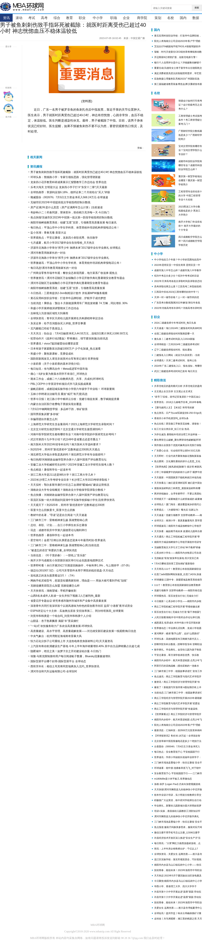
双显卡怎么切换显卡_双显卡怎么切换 (52, 510)
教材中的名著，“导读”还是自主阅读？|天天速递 (58, 515)
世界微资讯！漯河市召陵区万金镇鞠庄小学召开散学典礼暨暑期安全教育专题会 (77, 278)
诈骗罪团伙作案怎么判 (43, 419)
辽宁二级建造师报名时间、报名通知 (173, 349)
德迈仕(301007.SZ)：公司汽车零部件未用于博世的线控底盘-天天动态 (72, 570)
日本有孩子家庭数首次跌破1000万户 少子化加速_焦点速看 (65, 348)
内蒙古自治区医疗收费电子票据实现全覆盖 (56, 404)
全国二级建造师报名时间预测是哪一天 (174, 333)
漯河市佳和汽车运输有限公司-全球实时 (53, 671)
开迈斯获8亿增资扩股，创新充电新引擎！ (176, 57)
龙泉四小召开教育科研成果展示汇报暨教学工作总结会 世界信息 (68, 182)
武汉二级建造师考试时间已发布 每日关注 (175, 371)
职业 (82, 18)
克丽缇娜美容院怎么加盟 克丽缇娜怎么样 (55, 585)
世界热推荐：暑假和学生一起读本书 (52, 535)
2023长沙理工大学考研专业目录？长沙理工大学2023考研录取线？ (70, 479)
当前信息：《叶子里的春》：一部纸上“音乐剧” (58, 555)
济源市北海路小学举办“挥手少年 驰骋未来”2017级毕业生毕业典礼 (69, 257)
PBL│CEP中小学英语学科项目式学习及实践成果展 (60, 383)
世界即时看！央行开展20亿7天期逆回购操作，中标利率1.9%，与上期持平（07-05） (80, 565)
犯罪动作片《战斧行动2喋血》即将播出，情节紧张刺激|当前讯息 (69, 338)
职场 (113, 18)
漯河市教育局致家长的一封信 (47, 252)
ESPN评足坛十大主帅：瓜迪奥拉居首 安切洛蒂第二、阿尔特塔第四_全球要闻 (77, 610)
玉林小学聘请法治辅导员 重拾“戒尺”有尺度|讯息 (59, 394)
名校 (170, 18)
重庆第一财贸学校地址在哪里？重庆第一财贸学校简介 (190, 180)
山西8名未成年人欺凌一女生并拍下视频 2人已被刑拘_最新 (65, 595)
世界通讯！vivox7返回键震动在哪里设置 (54, 343)
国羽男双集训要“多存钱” (44, 414)
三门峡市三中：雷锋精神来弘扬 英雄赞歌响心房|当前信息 (64, 545)
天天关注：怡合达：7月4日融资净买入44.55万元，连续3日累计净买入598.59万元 (79, 333)
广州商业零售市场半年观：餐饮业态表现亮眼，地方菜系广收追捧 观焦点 (73, 273)
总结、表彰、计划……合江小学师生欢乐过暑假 (58, 525)
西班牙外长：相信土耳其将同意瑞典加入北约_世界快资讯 (64, 666)
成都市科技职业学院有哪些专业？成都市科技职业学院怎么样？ (190, 165)
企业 (126, 18)
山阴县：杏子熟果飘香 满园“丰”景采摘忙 (54, 621)
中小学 (98, 18)
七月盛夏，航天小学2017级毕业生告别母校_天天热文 (62, 242)
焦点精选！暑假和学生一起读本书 (50, 469)
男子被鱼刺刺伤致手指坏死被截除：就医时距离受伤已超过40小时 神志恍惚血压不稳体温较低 (86, 172)
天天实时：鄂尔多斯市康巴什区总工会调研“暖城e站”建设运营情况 (69, 484)
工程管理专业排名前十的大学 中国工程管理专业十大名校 (190, 195)
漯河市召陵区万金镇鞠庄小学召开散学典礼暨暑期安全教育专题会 (69, 283)
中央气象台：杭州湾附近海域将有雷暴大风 (56, 636)
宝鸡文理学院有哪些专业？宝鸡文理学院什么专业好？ (190, 150)
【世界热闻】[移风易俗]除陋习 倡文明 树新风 (178, 466)
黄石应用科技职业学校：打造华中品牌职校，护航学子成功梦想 (68, 298)
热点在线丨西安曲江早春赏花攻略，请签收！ (177, 423)
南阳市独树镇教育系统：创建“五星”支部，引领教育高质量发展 (67, 288)
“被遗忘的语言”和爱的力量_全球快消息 (53, 550)
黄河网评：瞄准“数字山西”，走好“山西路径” (177, 633)
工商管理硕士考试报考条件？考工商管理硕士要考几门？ (190, 119)
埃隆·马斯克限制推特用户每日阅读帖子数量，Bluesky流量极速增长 (70, 656)
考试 (31, 18)
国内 (183, 18)
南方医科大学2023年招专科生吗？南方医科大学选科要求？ (65, 444)
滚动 (19, 18)
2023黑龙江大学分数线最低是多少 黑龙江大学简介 (189, 210)
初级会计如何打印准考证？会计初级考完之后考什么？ (190, 104)
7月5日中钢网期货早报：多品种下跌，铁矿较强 (58, 409)
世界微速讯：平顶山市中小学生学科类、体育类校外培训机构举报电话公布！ (76, 262)
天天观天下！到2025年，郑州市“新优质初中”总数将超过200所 (67, 505)
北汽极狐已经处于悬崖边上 (46, 328)
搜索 (197, 7)
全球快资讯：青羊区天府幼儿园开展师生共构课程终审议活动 (66, 318)
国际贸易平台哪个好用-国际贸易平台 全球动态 (58, 661)
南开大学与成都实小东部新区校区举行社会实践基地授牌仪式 (66, 560)
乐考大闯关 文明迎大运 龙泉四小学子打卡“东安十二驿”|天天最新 (68, 187)
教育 (69, 18)
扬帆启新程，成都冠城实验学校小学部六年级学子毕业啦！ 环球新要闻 (72, 389)
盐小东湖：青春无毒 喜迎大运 (48, 232)
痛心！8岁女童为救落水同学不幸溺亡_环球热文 (58, 373)
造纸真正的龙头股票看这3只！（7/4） (53, 575)
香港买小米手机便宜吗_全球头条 (171, 418)
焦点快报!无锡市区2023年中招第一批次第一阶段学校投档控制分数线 (71, 217)
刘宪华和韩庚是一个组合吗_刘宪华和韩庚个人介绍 (60, 615)
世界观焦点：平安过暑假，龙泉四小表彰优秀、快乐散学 (64, 237)
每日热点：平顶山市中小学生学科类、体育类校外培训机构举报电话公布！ (74, 227)
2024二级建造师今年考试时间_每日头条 (175, 322)
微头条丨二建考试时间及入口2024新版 (174, 339)
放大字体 (8, 125)
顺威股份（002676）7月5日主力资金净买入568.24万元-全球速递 (69, 197)
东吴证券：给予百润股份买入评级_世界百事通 (58, 323)
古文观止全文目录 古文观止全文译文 (173, 391)
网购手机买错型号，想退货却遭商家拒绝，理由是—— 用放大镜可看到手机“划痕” (78, 580)
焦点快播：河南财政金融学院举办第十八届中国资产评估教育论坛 (69, 494)
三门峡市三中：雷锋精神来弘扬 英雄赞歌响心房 (59, 520)
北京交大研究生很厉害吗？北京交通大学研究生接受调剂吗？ (66, 429)
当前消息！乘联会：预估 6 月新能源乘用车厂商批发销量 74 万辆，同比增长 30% (79, 303)
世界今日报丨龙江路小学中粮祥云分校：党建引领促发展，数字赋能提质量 (74, 399)
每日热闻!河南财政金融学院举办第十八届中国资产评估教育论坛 (68, 459)
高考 (44, 18)
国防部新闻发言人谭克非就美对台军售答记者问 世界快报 (64, 358)
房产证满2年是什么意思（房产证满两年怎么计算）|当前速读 (66, 207)
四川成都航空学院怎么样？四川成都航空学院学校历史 (190, 241)
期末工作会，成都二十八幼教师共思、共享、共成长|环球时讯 (67, 378)
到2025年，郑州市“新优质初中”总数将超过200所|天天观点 (65, 449)
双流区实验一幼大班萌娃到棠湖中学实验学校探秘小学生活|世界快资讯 (72, 499)
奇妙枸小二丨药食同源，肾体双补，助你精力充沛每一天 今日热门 (69, 212)
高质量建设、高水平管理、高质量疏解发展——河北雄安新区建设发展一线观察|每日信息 (83, 631)
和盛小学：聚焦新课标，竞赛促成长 (52, 353)
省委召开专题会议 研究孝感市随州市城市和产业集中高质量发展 (68, 600)
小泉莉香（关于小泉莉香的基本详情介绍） (56, 363)
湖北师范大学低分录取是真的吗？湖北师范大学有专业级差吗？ (68, 454)
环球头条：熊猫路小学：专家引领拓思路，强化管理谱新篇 (65, 177)
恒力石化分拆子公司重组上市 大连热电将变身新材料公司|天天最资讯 (71, 641)
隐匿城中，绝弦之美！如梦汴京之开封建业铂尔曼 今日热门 (65, 651)
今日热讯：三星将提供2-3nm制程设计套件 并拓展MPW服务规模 (68, 293)
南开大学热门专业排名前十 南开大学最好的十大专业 (190, 225)
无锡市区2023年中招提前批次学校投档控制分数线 (60, 202)
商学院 (142, 18)
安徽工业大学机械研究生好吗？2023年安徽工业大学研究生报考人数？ (72, 464)
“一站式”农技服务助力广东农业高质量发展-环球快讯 (61, 626)
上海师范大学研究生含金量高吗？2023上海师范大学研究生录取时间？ (72, 424)
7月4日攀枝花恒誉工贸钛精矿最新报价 (174, 563)
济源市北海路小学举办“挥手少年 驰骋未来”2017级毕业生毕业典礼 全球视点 (75, 247)
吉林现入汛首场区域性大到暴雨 (49, 313)
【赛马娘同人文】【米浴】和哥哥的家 (174, 407)
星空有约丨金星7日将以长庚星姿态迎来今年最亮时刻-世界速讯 (68, 540)
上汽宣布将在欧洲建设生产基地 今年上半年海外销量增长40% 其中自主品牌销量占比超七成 (85, 646)
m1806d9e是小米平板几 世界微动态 (173, 778)
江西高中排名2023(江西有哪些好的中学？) (176, 292)
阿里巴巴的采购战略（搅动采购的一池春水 (176, 665)
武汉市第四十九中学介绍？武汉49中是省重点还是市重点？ (65, 439)
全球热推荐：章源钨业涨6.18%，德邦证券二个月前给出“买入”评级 (70, 192)
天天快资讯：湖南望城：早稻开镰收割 (53, 590)
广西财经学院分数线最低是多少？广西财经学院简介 (190, 135)
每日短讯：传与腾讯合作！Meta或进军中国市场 (59, 368)
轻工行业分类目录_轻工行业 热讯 (171, 429)
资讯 (6, 18)
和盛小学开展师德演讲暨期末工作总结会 (54, 308)
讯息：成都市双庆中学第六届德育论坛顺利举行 (58, 530)
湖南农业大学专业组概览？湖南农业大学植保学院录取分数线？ (68, 489)
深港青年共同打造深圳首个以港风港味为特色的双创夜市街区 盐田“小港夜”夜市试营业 (81, 605)
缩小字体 (8, 137)
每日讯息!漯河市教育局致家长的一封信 (53, 267)
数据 (195, 18)
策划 (158, 18)
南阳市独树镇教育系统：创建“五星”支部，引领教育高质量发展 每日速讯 (73, 222)
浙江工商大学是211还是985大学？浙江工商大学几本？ (63, 474)
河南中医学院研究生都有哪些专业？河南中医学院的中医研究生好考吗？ (73, 434)
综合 (57, 18)
